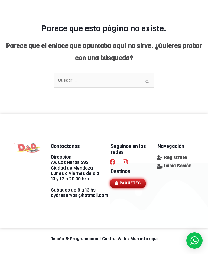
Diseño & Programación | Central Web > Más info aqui (104, 239)
